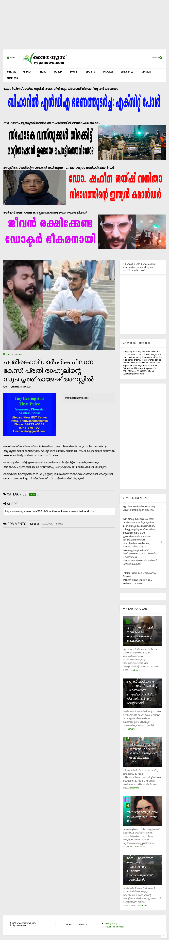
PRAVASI (108, 71)
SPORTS (90, 71)
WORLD (58, 71)
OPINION (146, 71)
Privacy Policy (110, 923)
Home (6, 354)
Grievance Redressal (114, 927)
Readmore (135, 670)
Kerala (18, 354)
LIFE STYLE (127, 71)
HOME (11, 71)
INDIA (42, 71)
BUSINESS (12, 78)
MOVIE (73, 71)
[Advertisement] (84, 26)
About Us (82, 925)
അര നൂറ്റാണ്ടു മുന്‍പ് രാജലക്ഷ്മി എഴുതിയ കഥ (142, 816)
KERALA (27, 71)
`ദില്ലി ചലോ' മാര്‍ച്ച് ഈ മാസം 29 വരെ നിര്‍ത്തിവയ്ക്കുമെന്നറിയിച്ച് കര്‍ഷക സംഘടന (142, 753)
